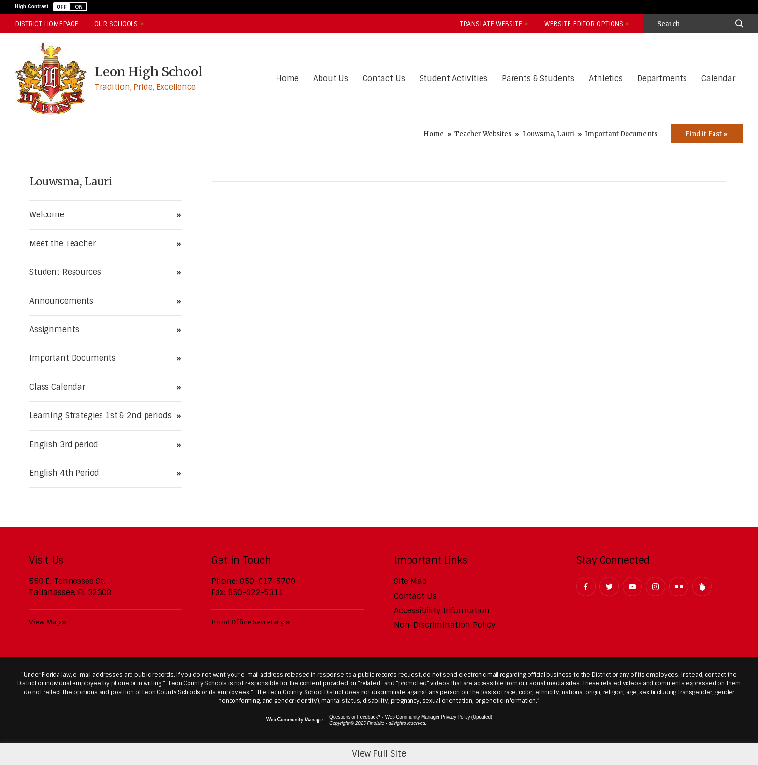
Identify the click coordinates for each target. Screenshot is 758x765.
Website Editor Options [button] (583, 24)
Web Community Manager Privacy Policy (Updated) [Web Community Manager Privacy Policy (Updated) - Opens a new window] (438, 717)
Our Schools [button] (116, 24)
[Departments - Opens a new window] (662, 79)
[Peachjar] (702, 586)
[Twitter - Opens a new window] (609, 586)
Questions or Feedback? (354, 717)
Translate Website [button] (491, 24)
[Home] (287, 79)
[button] (70, 6)
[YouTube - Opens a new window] (632, 586)
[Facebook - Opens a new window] (586, 586)
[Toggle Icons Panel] (707, 133)
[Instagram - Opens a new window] (655, 586)
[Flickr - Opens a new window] (678, 586)
